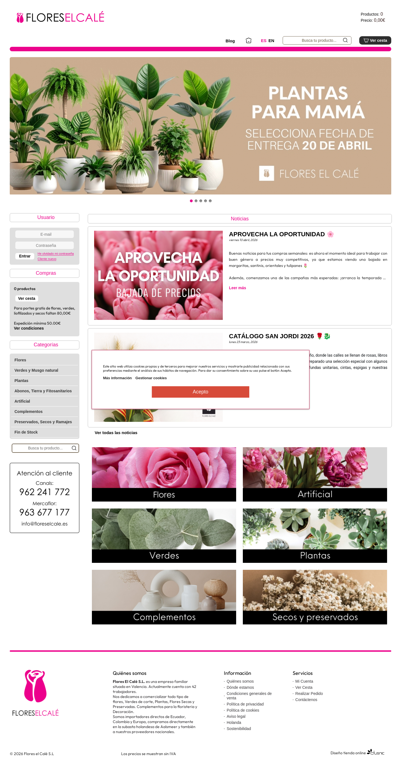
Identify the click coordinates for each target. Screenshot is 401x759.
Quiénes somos (240, 681)
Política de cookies (243, 710)
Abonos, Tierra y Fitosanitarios (43, 391)
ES (263, 40)
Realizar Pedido (309, 693)
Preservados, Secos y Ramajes (43, 422)
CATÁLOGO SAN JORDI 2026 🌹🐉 (280, 336)
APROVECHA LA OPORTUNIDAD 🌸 (281, 234)
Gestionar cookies (151, 378)
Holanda (234, 722)
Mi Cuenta (304, 681)
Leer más (237, 288)
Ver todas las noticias (116, 432)
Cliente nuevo (47, 259)
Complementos (28, 411)
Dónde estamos (240, 687)
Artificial (22, 401)
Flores (20, 360)
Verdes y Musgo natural (36, 370)
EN (271, 40)
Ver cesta (375, 40)
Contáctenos (306, 699)
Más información (117, 378)
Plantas (21, 380)
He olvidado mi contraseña (56, 253)
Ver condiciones (29, 328)
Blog (230, 40)
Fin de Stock (26, 432)
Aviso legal (236, 716)
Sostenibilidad (239, 728)
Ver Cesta (303, 687)
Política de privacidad (245, 704)
